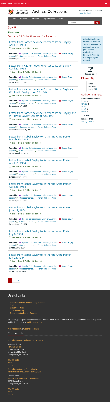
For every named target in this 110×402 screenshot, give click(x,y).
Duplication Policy (17, 310)
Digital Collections (17, 308)
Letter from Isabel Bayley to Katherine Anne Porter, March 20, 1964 (40, 138)
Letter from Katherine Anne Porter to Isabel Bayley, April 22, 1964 (40, 67)
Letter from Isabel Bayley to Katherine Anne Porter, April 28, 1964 (40, 185)
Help (61, 19)
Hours (10, 365)
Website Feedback (31, 329)
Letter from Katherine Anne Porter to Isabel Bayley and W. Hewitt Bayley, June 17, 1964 (42, 90)
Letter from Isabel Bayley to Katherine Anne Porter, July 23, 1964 (40, 256)
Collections (35, 19)
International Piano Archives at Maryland (24, 372)
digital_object (86, 121)
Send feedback (85, 13)
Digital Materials (49, 19)
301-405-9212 (13, 360)
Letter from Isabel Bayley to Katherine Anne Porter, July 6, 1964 (40, 232)
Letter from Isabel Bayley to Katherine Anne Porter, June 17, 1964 (40, 209)
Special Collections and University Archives (40, 53)
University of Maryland (15, 4)
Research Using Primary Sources (23, 313)
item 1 (84, 101)
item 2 (84, 106)
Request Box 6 (90, 71)
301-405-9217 (13, 389)
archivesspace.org (34, 322)
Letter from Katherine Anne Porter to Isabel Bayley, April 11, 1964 (40, 43)
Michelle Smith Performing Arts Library (23, 378)
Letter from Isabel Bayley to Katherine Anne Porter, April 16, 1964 (40, 161)
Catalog (13, 305)
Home (14, 19)
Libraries (23, 19)
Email (10, 363)
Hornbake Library (15, 347)
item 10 (84, 104)
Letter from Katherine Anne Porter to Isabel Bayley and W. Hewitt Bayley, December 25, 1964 (42, 114)
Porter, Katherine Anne (47, 56)
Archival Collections (49, 11)
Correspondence (26, 56)
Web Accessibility (15, 329)
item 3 (84, 109)
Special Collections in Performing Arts (23, 369)
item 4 (84, 112)
